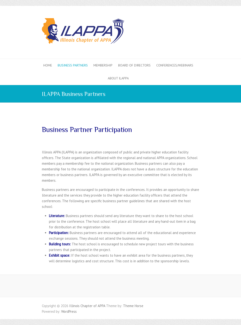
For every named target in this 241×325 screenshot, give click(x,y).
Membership (102, 65)
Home (47, 65)
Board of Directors (134, 65)
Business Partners (73, 65)
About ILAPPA (118, 78)
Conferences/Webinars (174, 65)
